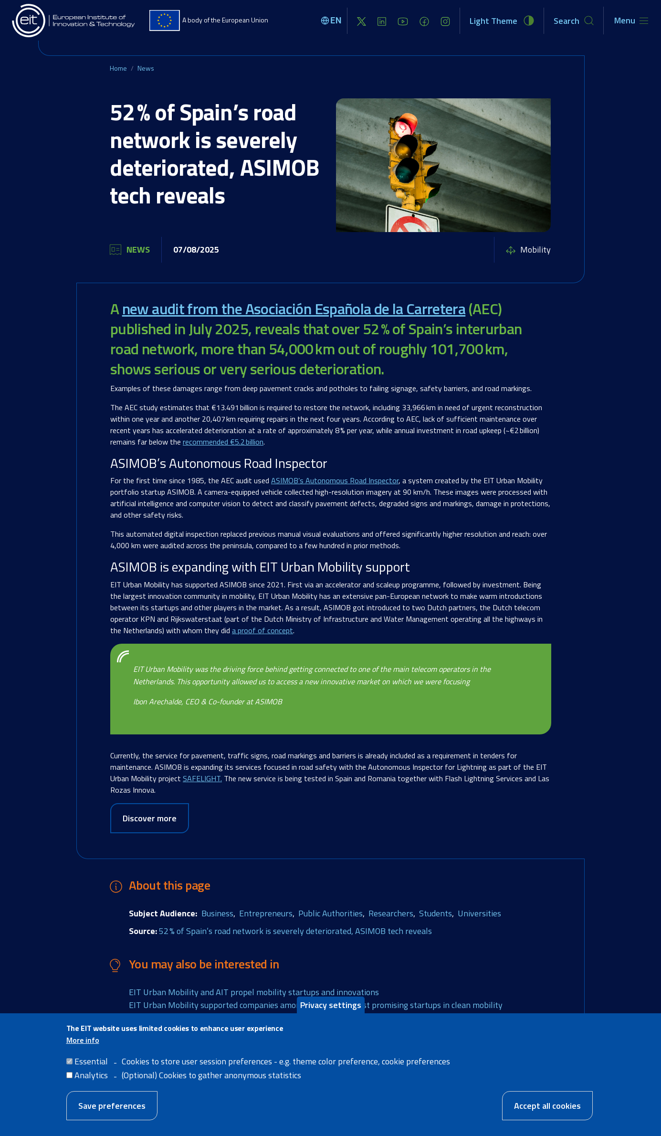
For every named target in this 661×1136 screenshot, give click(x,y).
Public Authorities (330, 913)
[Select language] (332, 20)
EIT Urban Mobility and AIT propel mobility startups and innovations (254, 992)
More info (82, 1040)
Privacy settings (330, 1004)
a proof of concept (262, 630)
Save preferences (112, 1105)
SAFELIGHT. (202, 778)
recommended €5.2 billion (223, 441)
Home (118, 68)
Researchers (390, 913)
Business (217, 913)
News (145, 68)
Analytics (91, 1075)
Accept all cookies (547, 1105)
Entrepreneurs (266, 913)
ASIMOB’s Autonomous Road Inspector (335, 480)
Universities (479, 913)
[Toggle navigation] (631, 20)
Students (435, 913)
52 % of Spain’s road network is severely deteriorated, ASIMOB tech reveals (295, 930)
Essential (91, 1061)
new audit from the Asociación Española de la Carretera (293, 308)
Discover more (150, 818)
